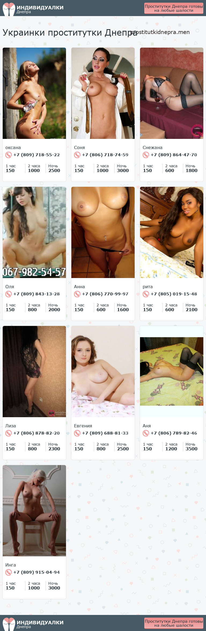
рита (148, 286)
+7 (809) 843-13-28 (32, 294)
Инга (10, 565)
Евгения (83, 426)
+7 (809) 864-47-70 (170, 155)
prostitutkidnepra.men (160, 32)
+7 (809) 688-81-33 (101, 433)
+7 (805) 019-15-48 (170, 294)
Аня (147, 426)
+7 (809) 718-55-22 (32, 155)
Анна (79, 286)
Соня (79, 147)
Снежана (153, 147)
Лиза (10, 426)
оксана (13, 147)
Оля (9, 286)
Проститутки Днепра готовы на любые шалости (174, 8)
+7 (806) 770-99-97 (101, 294)
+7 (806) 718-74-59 (101, 155)
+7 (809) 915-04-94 (32, 572)
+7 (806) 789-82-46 (170, 433)
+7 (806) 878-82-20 (32, 433)
